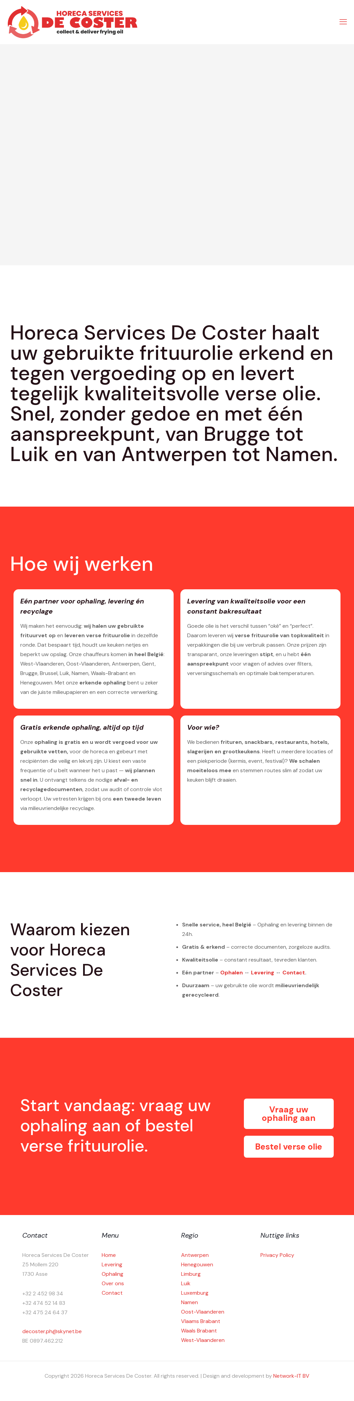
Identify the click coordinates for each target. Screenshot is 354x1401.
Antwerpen (195, 1255)
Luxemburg (194, 1292)
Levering (262, 972)
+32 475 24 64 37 (45, 1312)
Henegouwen (197, 1264)
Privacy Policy (277, 1255)
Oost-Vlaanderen (202, 1311)
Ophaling (112, 1273)
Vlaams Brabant (200, 1321)
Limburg (191, 1273)
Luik (186, 1283)
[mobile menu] (343, 22)
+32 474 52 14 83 (43, 1302)
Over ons (113, 1283)
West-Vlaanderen (203, 1340)
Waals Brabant (199, 1330)
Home (109, 1255)
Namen (189, 1302)
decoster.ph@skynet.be (52, 1331)
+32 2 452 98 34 (42, 1293)
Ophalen (231, 972)
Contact (293, 972)
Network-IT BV (291, 1375)
